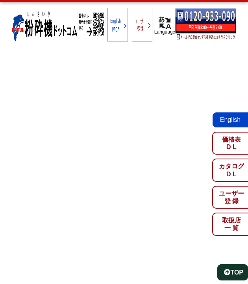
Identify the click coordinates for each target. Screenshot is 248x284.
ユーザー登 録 (231, 197)
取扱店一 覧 (231, 224)
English (230, 119)
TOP (233, 272)
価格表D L (231, 143)
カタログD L (231, 170)
